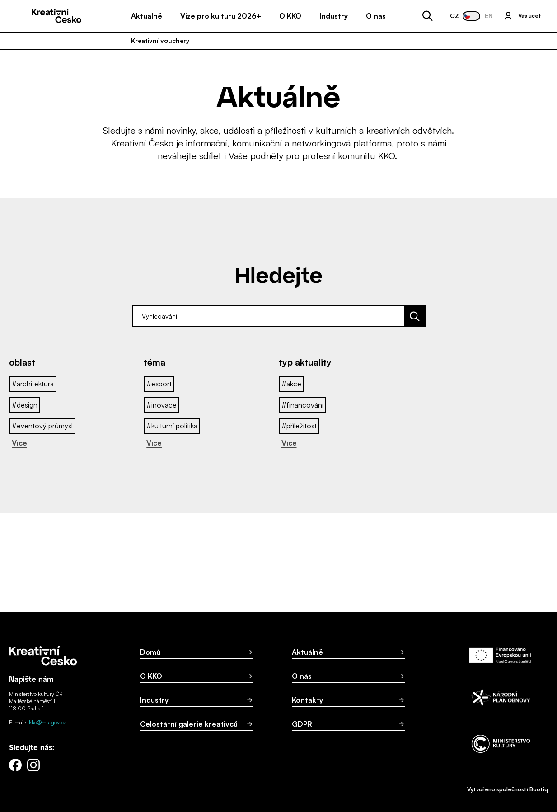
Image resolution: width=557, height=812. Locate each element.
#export (159, 383)
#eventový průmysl (42, 425)
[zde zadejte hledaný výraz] (268, 316)
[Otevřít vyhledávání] (427, 16)
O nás (376, 15)
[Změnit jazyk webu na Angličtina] (471, 16)
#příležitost (299, 425)
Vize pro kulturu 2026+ (220, 15)
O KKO (290, 15)
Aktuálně (146, 15)
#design (24, 404)
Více (19, 442)
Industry (333, 15)
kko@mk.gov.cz (47, 722)
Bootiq (538, 789)
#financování (302, 404)
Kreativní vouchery (160, 40)
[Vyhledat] (415, 316)
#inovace (161, 404)
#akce (291, 383)
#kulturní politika (171, 425)
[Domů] (56, 16)
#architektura (33, 383)
